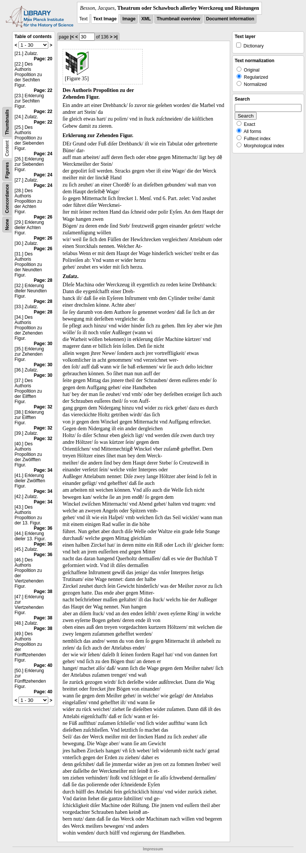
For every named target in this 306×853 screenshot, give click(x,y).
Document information (230, 18)
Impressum (153, 849)
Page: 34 (43, 470)
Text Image (105, 18)
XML (146, 18)
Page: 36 (43, 528)
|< (72, 37)
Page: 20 (43, 58)
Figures (7, 170)
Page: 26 (43, 217)
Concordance (7, 198)
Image (129, 18)
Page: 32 (43, 407)
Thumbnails (7, 122)
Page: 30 (43, 343)
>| (115, 37)
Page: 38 (43, 591)
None (7, 224)
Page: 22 (43, 90)
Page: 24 (43, 153)
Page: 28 (43, 280)
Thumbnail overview (178, 18)
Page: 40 (43, 665)
